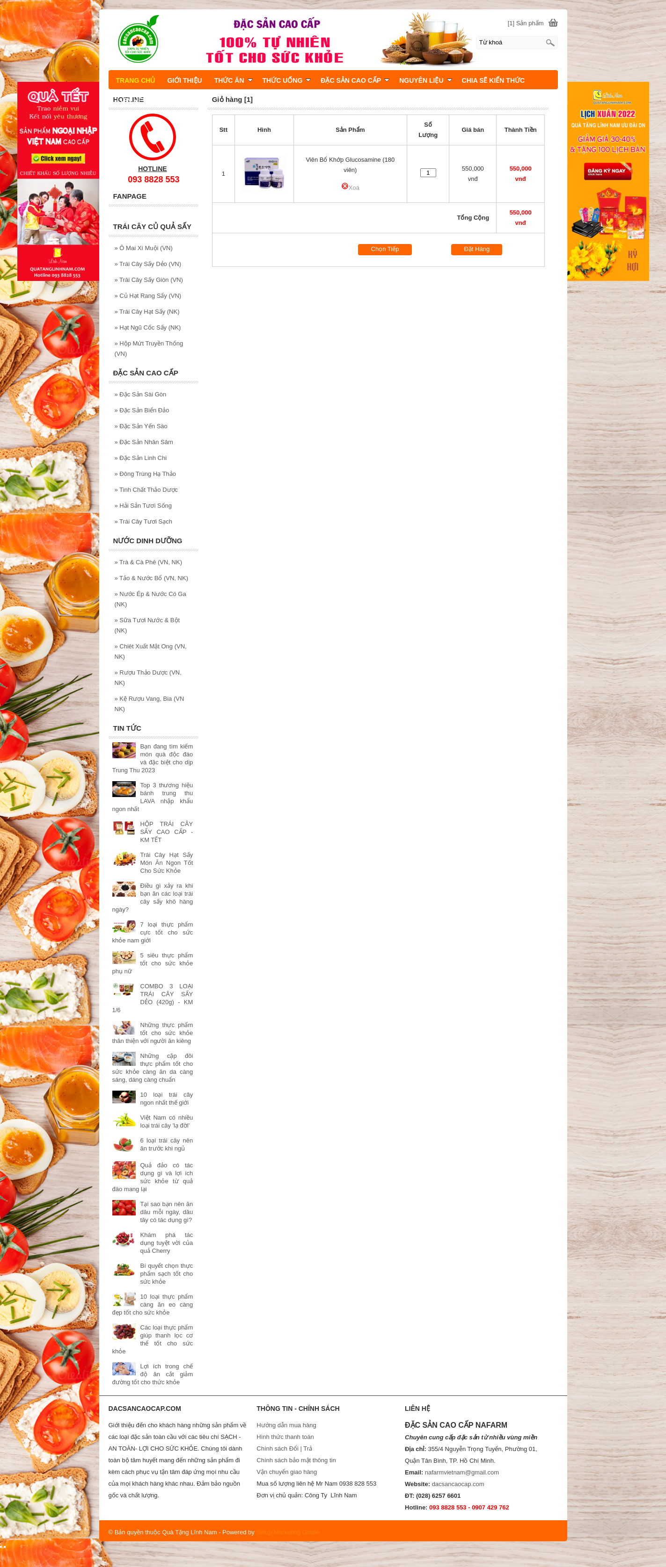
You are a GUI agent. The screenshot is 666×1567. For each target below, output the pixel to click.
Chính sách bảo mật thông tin (296, 1460)
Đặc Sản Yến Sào (141, 426)
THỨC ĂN (233, 80)
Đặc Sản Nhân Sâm (144, 442)
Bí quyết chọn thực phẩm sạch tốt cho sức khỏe (166, 1273)
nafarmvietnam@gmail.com (462, 1472)
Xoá (350, 187)
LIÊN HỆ (129, 100)
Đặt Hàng (477, 248)
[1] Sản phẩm (526, 23)
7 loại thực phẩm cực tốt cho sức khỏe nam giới (152, 932)
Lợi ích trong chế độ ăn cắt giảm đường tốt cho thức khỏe (152, 1374)
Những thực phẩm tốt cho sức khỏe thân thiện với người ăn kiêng (152, 1032)
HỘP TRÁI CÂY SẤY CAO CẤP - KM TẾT (166, 831)
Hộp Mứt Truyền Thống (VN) (149, 348)
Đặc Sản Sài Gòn (141, 394)
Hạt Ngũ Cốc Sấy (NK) (148, 327)
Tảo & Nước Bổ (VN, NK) (151, 578)
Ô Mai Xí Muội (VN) (144, 248)
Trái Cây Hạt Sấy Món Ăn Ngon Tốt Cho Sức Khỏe (166, 862)
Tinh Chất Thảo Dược (146, 489)
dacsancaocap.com (458, 1484)
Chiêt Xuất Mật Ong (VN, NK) (151, 651)
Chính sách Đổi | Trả (285, 1448)
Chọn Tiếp (385, 248)
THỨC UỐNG (287, 80)
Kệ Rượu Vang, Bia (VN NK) (149, 703)
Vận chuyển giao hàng (286, 1471)
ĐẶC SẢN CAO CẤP (355, 80)
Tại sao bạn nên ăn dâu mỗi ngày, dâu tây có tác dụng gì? (166, 1211)
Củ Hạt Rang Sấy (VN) (148, 295)
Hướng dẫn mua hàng (286, 1425)
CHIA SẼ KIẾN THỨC (493, 80)
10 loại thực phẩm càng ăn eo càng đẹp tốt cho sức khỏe (152, 1304)
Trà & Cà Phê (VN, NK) (149, 562)
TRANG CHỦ (135, 80)
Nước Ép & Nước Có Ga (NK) (150, 599)
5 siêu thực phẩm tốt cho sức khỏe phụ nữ (152, 963)
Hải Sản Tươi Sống (143, 505)
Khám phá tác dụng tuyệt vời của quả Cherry (166, 1242)
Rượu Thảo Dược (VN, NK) (148, 677)
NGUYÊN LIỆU (425, 80)
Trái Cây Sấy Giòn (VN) (149, 279)
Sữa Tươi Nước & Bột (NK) (147, 625)
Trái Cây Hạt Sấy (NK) (147, 311)
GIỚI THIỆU (184, 80)
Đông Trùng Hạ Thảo (145, 473)
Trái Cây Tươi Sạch (143, 521)
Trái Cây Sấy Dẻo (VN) (148, 263)
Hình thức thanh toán (285, 1436)
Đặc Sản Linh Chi (141, 457)
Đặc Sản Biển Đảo (142, 410)
